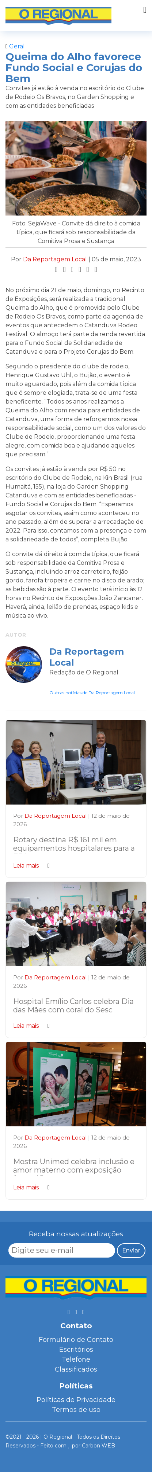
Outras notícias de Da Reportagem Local (92, 692)
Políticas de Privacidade (76, 1400)
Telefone (76, 1359)
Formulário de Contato (76, 1340)
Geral (15, 46)
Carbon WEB (98, 1445)
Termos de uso (76, 1410)
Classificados (76, 1369)
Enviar (131, 1250)
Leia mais (31, 865)
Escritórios (76, 1350)
